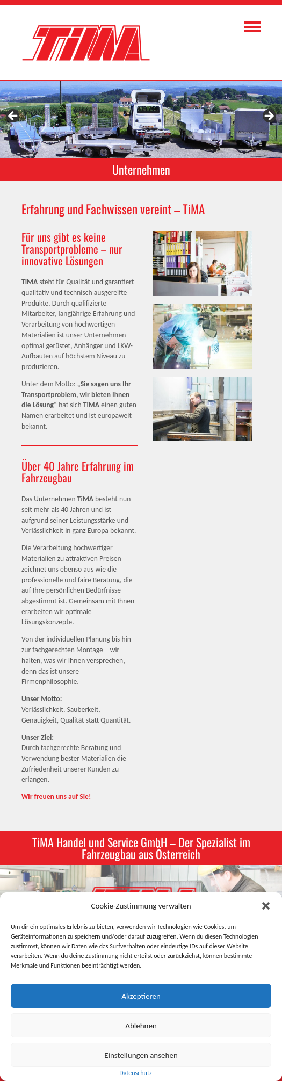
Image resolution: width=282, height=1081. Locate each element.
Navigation (252, 26)
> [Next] (269, 117)
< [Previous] (13, 117)
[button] (266, 905)
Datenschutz (135, 1073)
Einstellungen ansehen (141, 1055)
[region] (141, 119)
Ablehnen (141, 1025)
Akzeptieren (141, 996)
